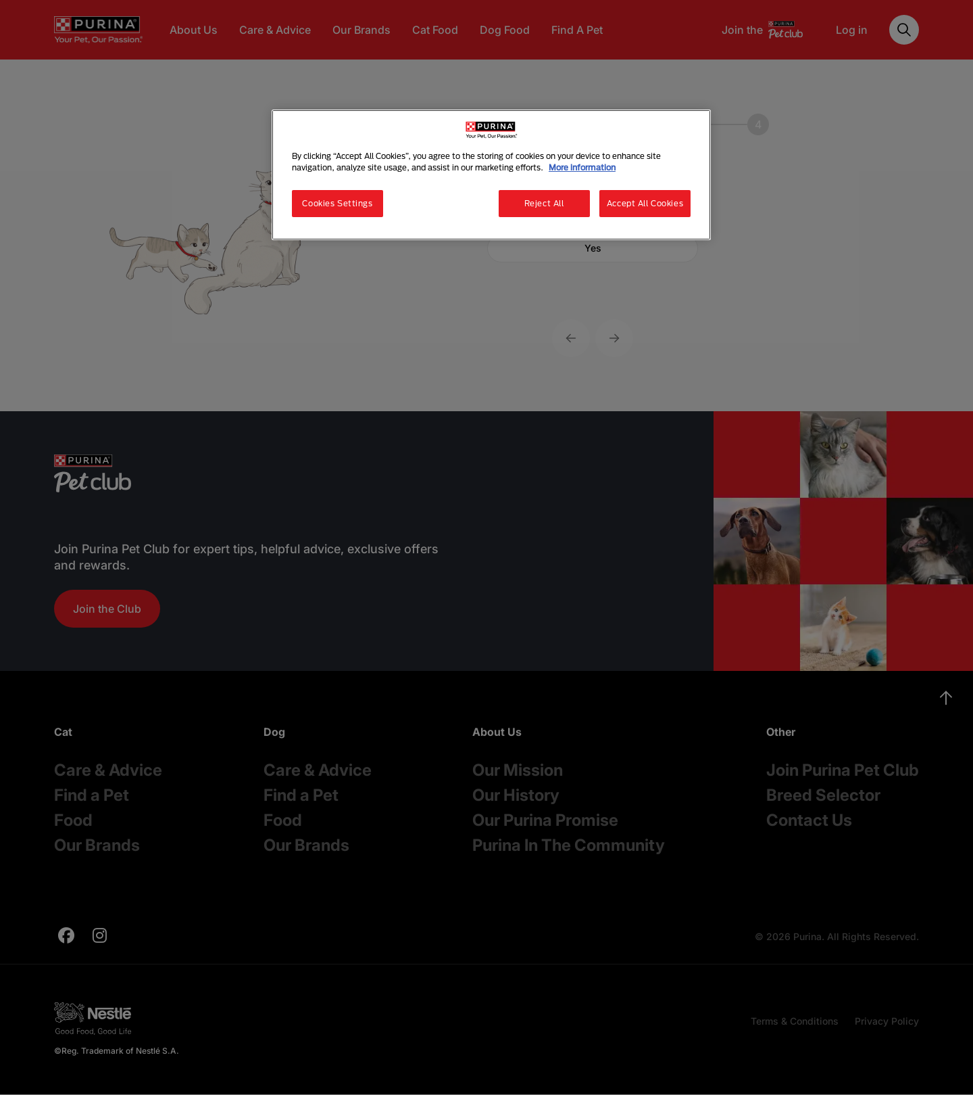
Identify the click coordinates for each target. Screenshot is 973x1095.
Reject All (544, 203)
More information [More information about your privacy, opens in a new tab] (582, 167)
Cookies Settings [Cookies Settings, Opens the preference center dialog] (337, 203)
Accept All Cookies (645, 203)
